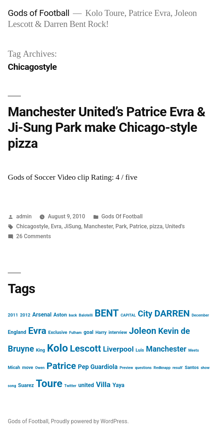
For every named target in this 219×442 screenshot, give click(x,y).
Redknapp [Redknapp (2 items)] (162, 367)
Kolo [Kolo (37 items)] (57, 348)
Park (121, 226)
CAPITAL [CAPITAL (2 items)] (128, 315)
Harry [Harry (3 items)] (101, 332)
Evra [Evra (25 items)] (37, 330)
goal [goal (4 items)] (88, 332)
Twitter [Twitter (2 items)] (70, 386)
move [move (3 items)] (27, 367)
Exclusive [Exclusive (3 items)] (57, 332)
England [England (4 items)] (17, 332)
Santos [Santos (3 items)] (192, 367)
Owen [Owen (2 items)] (40, 367)
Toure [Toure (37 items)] (49, 383)
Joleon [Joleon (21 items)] (142, 331)
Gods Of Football (122, 216)
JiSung (72, 226)
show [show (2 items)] (205, 367)
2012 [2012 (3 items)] (25, 315)
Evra (56, 226)
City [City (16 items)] (145, 314)
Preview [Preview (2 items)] (126, 367)
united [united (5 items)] (86, 385)
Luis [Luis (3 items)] (140, 350)
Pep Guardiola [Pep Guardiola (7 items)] (97, 366)
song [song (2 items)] (12, 386)
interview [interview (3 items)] (118, 332)
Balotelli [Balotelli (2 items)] (86, 315)
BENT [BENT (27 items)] (107, 313)
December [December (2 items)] (200, 315)
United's (175, 226)
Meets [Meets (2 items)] (193, 350)
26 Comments (33, 236)
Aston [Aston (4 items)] (60, 315)
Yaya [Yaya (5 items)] (119, 385)
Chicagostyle (32, 226)
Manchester (98, 226)
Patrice (138, 226)
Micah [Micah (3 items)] (14, 367)
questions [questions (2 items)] (143, 367)
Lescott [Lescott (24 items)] (85, 348)
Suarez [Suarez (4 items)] (26, 385)
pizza (156, 226)
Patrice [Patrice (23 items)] (61, 365)
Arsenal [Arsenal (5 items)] (41, 314)
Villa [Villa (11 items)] (103, 384)
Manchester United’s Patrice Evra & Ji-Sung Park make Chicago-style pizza (106, 127)
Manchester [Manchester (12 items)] (166, 349)
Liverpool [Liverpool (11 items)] (118, 349)
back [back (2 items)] (73, 315)
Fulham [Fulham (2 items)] (75, 332)
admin (24, 216)
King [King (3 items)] (40, 350)
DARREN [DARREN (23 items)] (172, 313)
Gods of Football (38, 13)
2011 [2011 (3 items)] (13, 315)
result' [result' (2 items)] (178, 367)
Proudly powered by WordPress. (90, 421)
